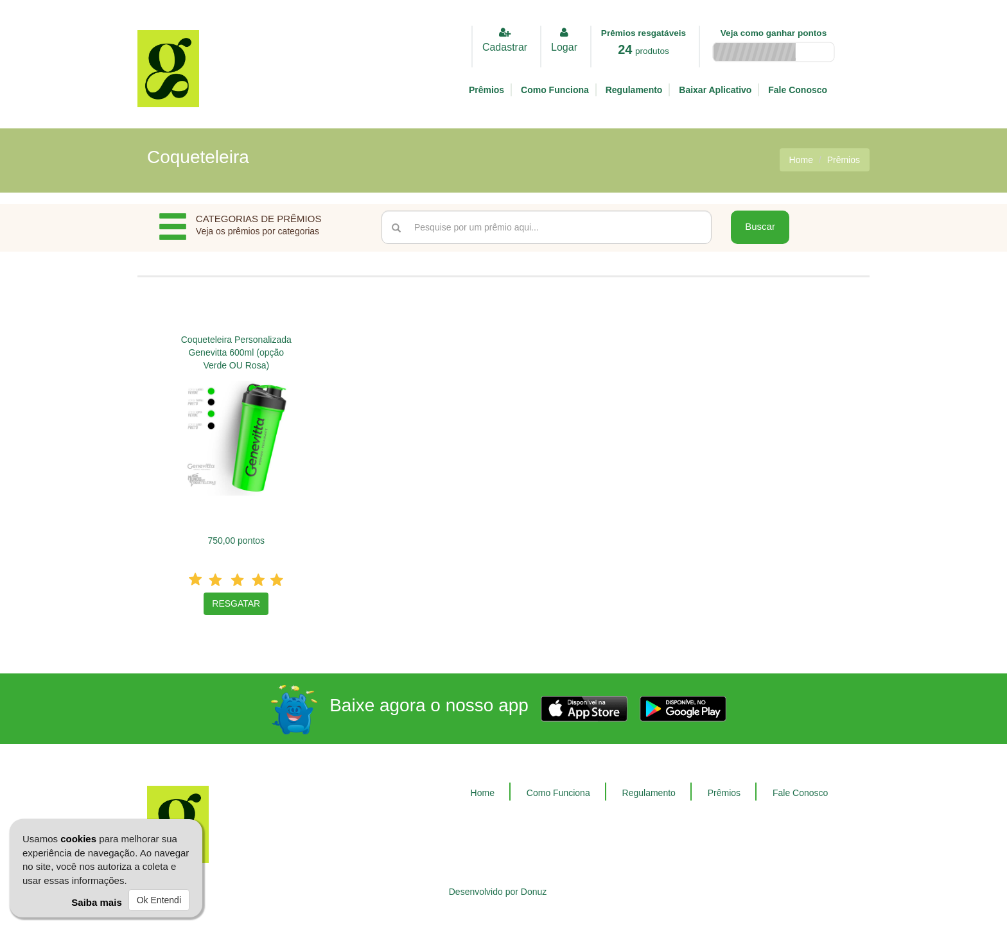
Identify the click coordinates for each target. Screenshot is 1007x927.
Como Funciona (555, 90)
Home (801, 160)
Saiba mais (96, 902)
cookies (78, 838)
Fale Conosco (797, 90)
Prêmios (486, 90)
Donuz (534, 892)
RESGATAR (236, 603)
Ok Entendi (159, 900)
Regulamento (634, 90)
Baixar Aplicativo (715, 90)
